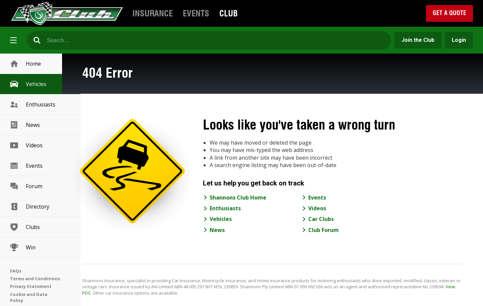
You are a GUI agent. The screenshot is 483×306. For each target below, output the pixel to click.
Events (196, 13)
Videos (26, 145)
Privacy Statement (31, 286)
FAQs (15, 271)
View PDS (133, 293)
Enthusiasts (32, 104)
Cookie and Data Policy (28, 297)
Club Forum (342, 230)
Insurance (152, 13)
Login (459, 40)
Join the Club (417, 40)
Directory (29, 207)
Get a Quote (449, 13)
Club (228, 13)
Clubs (24, 227)
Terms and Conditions (35, 279)
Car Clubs (340, 219)
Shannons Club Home (256, 197)
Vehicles (27, 84)
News (24, 125)
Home (25, 64)
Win (22, 247)
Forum (25, 186)
